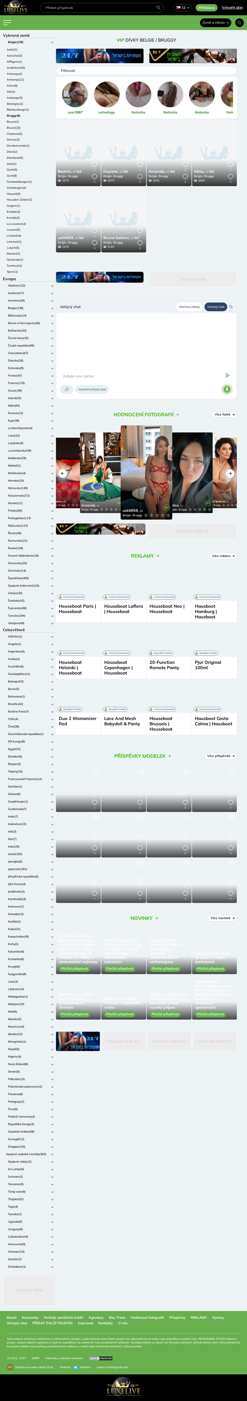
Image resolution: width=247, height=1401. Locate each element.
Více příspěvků (220, 756)
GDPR (35, 1358)
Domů (11, 1317)
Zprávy (218, 1317)
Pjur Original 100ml (208, 664)
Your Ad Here (29, 1290)
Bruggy (73, 176)
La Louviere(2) (16, 224)
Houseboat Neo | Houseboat (167, 608)
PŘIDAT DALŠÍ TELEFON (52, 1323)
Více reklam (223, 556)
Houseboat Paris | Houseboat (77, 608)
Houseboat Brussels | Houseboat (161, 724)
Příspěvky (177, 1317)
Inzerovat (85, 1323)
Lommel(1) (14, 241)
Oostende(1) (15, 259)
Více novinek (222, 918)
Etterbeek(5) (15, 157)
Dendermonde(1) (18, 145)
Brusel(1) (13, 121)
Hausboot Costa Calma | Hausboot (213, 721)
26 (69, 172)
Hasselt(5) (14, 194)
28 (115, 172)
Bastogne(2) (15, 104)
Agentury (96, 1317)
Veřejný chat (215, 307)
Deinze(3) (13, 139)
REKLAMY (199, 1317)
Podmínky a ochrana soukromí (64, 1358)
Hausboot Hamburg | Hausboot (206, 611)
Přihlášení (207, 8)
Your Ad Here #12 (124, 1041)
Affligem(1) (14, 61)
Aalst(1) (12, 49)
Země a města (215, 22)
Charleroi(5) (14, 134)
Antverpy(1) (14, 74)
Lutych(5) (13, 248)
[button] (62, 473)
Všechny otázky (189, 307)
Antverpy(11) (15, 79)
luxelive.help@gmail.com (112, 1367)
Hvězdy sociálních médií (63, 1317)
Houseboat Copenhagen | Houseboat (118, 667)
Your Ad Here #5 (192, 531)
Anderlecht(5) (16, 67)
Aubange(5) (15, 97)
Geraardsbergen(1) (19, 181)
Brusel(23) (14, 127)
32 (162, 172)
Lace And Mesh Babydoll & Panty (122, 721)
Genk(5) (12, 169)
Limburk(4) (14, 235)
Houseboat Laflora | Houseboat (123, 608)
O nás (123, 1323)
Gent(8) (12, 175)
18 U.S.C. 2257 (16, 1358)
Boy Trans (117, 1317)
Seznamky (30, 1317)
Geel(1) (12, 164)
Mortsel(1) (13, 253)
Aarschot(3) (14, 55)
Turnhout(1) (14, 265)
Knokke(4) (13, 211)
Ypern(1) (12, 271)
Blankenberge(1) (18, 109)
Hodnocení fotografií (147, 1317)
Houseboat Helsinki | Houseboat (70, 667)
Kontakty (105, 1323)
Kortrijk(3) (13, 218)
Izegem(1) (13, 205)
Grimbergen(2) (16, 187)
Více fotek (224, 414)
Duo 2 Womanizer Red (77, 721)
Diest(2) (12, 151)
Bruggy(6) (13, 115)
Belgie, (62, 176)
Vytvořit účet (232, 7)
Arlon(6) (12, 85)
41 (121, 238)
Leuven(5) (13, 229)
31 (204, 172)
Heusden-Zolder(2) (19, 199)
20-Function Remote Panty (164, 664)
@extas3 (82, 1367)
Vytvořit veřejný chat (92, 389)
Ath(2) (11, 91)
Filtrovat (68, 70)
